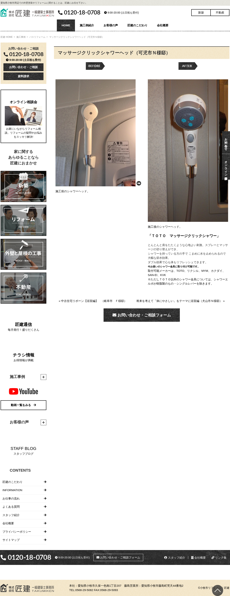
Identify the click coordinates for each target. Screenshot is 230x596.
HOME (66, 25)
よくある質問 (11, 506)
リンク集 (219, 557)
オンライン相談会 (226, 167)
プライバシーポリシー (16, 531)
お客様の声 (111, 25)
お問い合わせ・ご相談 (23, 67)
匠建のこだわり (137, 25)
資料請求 (23, 76)
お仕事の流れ (11, 498)
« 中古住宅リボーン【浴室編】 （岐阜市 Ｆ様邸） (93, 300)
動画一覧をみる (23, 405)
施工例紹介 (87, 25)
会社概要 (162, 25)
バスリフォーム (37, 37)
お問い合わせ (226, 142)
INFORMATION (12, 490)
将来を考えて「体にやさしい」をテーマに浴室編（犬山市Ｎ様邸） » (180, 300)
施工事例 (21, 37)
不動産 (220, 12)
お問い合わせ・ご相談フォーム (142, 315)
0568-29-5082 (84, 590)
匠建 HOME (7, 37)
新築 (201, 12)
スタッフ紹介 (11, 515)
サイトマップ (11, 539)
